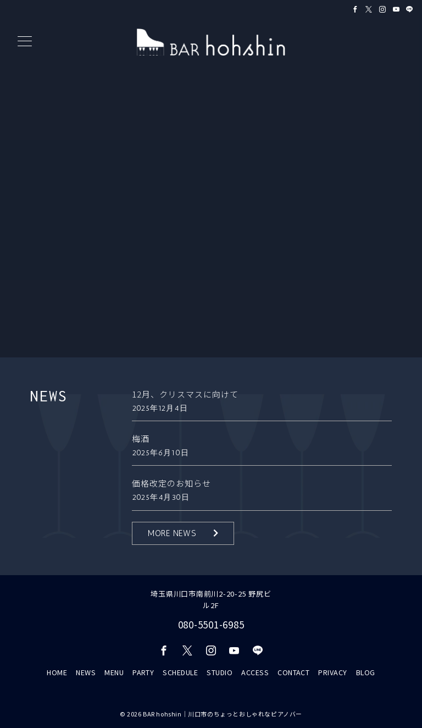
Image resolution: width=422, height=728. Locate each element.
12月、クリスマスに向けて (185, 394)
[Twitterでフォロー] (369, 9)
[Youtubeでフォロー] (396, 9)
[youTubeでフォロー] (234, 650)
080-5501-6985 (211, 624)
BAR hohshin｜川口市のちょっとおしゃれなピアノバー (222, 713)
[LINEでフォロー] (409, 9)
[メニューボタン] (25, 42)
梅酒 (140, 438)
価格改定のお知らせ (171, 483)
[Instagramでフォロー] (382, 9)
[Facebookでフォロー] (355, 9)
